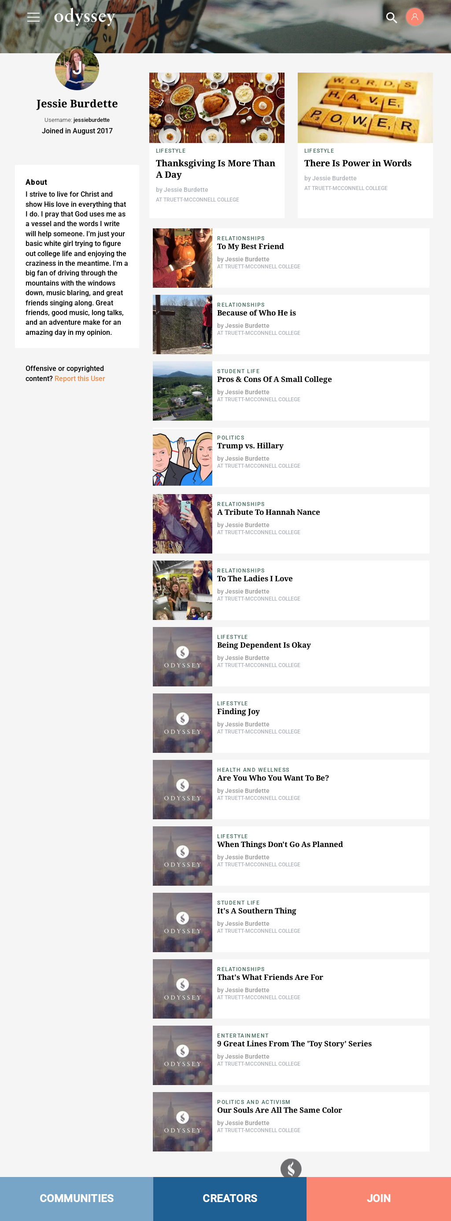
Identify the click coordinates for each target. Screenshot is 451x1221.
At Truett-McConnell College (197, 200)
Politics (230, 438)
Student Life (238, 371)
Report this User (80, 378)
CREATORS (230, 1198)
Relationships (241, 238)
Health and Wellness (253, 770)
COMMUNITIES (77, 1198)
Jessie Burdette (186, 189)
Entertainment (243, 1036)
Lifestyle (171, 151)
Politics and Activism (254, 1102)
